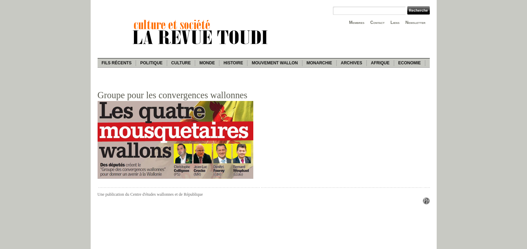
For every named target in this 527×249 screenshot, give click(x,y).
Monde (207, 63)
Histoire (233, 63)
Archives (351, 63)
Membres (356, 22)
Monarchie (319, 63)
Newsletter (416, 22)
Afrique (380, 63)
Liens (394, 22)
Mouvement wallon (275, 63)
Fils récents (117, 63)
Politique (151, 63)
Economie (409, 63)
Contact (377, 22)
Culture (181, 63)
